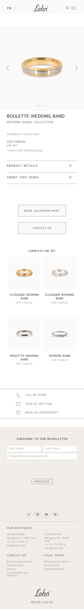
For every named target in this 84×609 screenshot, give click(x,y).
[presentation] (42, 469)
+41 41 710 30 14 (17, 542)
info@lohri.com (16, 545)
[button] (11, 8)
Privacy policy (52, 565)
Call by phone (15, 565)
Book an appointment (19, 562)
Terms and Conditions (57, 562)
